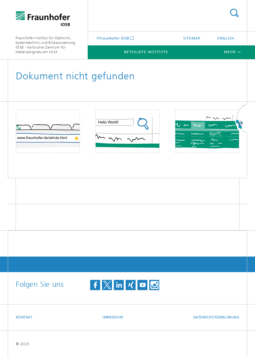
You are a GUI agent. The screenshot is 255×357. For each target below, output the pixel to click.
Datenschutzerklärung (216, 317)
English (225, 38)
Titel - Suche (234, 13)
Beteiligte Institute (146, 52)
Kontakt (24, 317)
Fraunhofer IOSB (114, 38)
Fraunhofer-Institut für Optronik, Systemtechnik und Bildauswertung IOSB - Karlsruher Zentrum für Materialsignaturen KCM (46, 45)
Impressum (113, 317)
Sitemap (192, 38)
